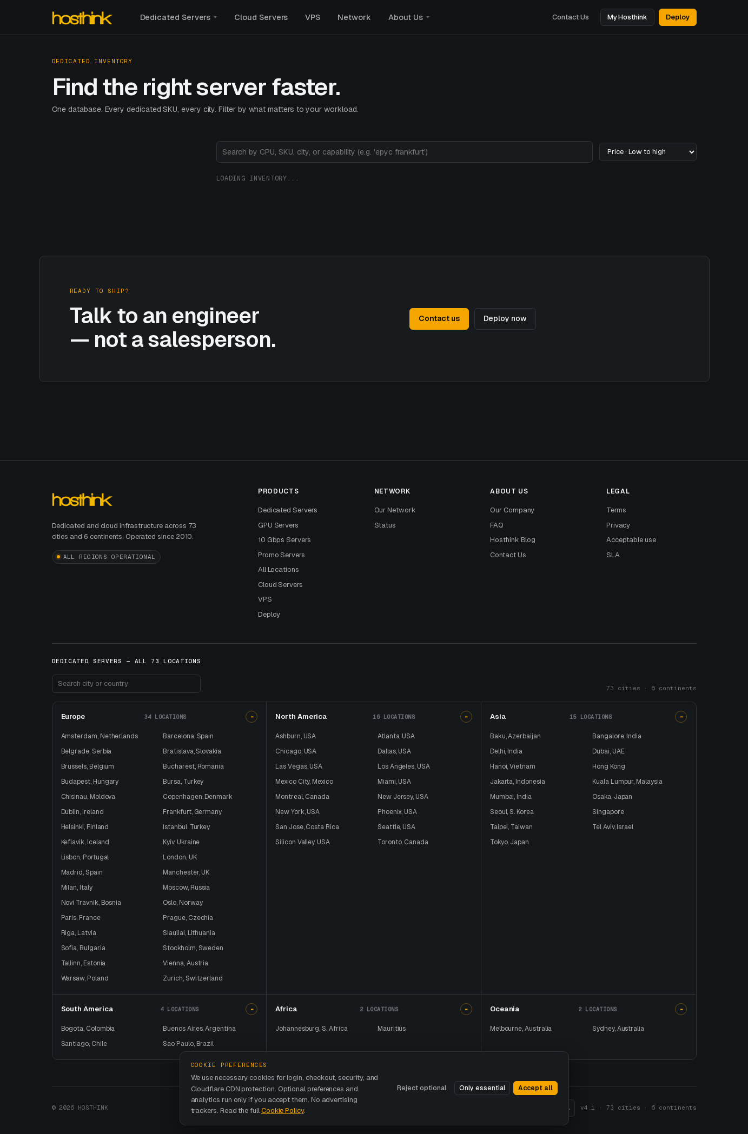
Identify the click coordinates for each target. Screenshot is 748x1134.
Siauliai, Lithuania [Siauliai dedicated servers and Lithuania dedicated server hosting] (189, 933)
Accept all (535, 1088)
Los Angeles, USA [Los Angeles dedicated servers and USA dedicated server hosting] (404, 766)
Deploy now (505, 318)
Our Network (395, 510)
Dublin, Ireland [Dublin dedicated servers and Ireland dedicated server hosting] (82, 812)
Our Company (512, 510)
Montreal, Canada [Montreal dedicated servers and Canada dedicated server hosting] (302, 796)
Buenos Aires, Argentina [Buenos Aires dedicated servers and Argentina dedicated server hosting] (199, 1028)
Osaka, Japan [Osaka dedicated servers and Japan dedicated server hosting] (612, 796)
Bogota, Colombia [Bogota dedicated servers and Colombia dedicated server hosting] (88, 1028)
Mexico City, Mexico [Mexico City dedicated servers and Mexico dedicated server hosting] (304, 781)
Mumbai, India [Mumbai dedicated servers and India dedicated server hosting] (511, 796)
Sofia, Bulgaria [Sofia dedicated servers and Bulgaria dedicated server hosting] (83, 948)
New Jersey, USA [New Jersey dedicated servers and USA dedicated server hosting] (403, 796)
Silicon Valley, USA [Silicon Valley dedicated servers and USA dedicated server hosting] (302, 842)
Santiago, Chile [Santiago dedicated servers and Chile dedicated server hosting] (84, 1043)
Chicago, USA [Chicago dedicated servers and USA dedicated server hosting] (295, 751)
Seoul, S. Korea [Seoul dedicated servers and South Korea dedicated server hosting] (512, 812)
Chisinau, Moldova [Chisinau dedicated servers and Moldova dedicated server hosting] (88, 796)
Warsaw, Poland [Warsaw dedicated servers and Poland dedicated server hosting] (85, 978)
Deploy (678, 17)
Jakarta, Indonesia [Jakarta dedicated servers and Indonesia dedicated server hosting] (517, 781)
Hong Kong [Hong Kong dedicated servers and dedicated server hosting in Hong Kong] (608, 766)
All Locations (278, 569)
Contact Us (570, 17)
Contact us (439, 318)
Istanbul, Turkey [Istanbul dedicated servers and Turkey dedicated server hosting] (186, 827)
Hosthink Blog (512, 539)
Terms (616, 510)
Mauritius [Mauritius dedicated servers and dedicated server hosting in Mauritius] (392, 1028)
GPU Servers (278, 525)
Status (385, 525)
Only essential (482, 1088)
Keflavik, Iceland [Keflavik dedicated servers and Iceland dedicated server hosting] (85, 842)
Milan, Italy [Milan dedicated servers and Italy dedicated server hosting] (76, 887)
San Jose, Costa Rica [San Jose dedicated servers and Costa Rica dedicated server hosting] (307, 827)
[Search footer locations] (126, 684)
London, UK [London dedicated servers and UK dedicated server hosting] (179, 857)
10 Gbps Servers (284, 539)
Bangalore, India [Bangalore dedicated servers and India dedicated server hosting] (616, 736)
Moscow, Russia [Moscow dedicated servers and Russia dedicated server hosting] (186, 887)
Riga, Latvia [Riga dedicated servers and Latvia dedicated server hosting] (78, 933)
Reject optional (421, 1088)
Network (354, 17)
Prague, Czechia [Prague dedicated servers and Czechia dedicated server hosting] (188, 917)
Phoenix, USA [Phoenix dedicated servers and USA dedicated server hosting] (397, 812)
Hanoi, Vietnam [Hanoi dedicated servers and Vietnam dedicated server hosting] (512, 766)
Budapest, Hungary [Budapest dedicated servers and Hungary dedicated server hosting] (90, 781)
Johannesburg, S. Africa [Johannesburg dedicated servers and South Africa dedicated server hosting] (311, 1028)
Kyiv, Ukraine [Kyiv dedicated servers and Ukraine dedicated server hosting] (181, 842)
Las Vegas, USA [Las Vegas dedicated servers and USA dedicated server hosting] (298, 766)
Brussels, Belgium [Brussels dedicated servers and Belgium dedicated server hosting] (88, 766)
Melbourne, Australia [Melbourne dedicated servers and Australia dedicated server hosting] (521, 1028)
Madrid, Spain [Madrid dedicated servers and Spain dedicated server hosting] (82, 872)
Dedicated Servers (175, 17)
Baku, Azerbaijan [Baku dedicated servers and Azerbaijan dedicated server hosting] (515, 736)
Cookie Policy (282, 1110)
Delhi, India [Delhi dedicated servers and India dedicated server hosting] (506, 751)
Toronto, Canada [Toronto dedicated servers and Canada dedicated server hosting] (403, 842)
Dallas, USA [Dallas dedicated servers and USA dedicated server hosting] (394, 751)
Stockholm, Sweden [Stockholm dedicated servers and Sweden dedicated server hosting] (193, 948)
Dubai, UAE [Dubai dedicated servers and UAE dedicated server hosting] (608, 751)
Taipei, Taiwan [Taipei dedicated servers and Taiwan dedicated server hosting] (511, 827)
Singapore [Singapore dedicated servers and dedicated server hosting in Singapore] (608, 812)
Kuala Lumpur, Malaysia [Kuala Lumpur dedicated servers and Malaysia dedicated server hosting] (627, 781)
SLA (613, 554)
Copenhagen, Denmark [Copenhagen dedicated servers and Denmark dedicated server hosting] (198, 796)
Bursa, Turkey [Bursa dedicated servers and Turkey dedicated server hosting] (183, 781)
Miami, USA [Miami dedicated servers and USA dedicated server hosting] (394, 781)
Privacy (618, 525)
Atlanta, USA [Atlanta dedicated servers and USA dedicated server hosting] (396, 736)
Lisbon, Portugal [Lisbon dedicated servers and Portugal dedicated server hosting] (85, 857)
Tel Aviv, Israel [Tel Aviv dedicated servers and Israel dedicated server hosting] (612, 827)
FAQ (497, 525)
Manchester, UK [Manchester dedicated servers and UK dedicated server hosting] (186, 872)
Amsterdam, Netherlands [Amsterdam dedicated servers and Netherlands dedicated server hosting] (99, 736)
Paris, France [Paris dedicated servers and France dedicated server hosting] (81, 917)
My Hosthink (627, 17)
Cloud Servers (261, 17)
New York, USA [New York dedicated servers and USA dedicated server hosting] (297, 812)
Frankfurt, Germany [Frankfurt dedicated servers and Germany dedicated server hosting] (192, 812)
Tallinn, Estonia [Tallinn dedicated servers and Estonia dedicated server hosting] (83, 963)
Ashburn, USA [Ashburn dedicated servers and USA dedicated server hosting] (295, 736)
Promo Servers (281, 554)
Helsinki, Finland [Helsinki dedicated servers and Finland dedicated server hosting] (85, 827)
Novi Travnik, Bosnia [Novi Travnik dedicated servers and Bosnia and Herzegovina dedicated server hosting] (91, 902)
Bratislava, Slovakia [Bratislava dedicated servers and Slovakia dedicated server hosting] (192, 751)
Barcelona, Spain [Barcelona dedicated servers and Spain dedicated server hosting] (188, 736)
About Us (405, 17)
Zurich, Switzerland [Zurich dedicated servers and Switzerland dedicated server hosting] (193, 978)
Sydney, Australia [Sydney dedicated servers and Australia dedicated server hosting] (618, 1028)
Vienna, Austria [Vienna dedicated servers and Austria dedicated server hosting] (185, 963)
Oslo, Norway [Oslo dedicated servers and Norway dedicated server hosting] (182, 902)
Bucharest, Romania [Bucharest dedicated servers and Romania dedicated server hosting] (193, 766)
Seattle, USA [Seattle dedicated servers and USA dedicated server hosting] (396, 827)
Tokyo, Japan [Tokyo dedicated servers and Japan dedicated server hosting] (509, 842)
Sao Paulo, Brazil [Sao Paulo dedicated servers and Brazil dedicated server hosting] (188, 1043)
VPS (312, 17)
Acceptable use (631, 539)
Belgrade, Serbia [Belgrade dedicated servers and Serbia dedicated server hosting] (86, 751)
